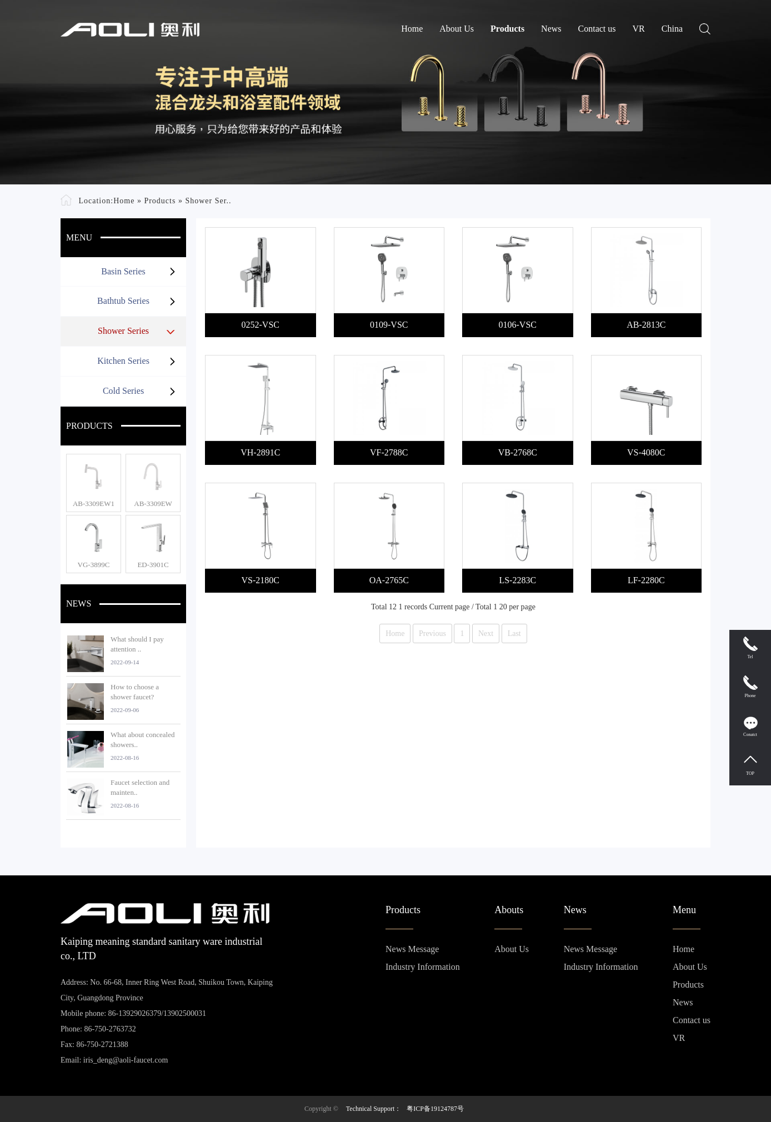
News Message (412, 949)
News (551, 28)
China (672, 28)
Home (412, 28)
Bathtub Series (123, 300)
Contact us (597, 28)
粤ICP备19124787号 (435, 1109)
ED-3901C (152, 564)
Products (507, 28)
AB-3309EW (153, 503)
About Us (456, 28)
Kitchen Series (123, 360)
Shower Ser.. (208, 201)
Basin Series (123, 271)
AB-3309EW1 (93, 503)
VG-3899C (94, 564)
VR (639, 28)
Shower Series (123, 330)
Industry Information (423, 966)
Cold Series (123, 390)
